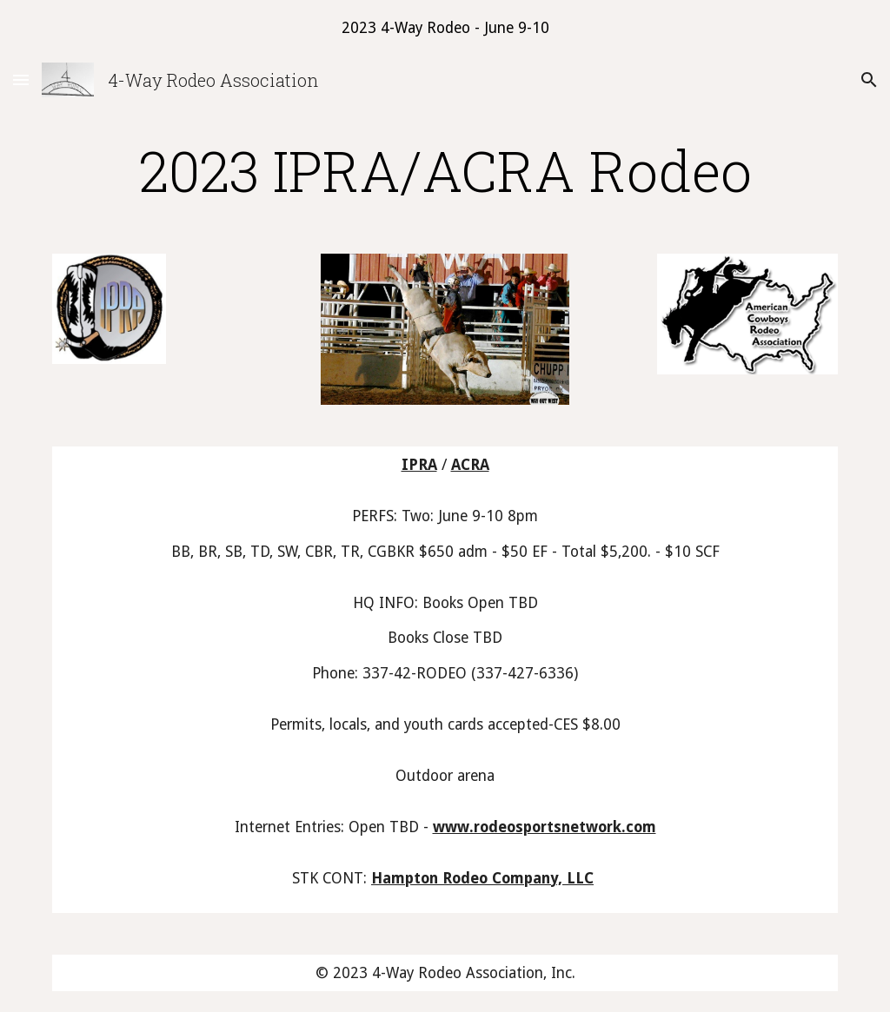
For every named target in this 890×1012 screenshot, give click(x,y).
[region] (445, 28)
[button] (21, 79)
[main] (445, 170)
